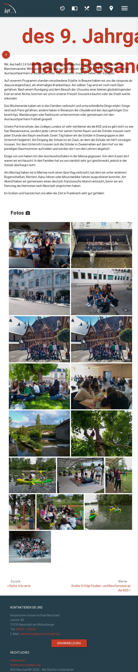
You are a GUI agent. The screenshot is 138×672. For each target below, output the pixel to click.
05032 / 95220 (26, 629)
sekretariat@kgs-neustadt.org (39, 634)
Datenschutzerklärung (25, 665)
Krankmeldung (69, 643)
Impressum (17, 660)
